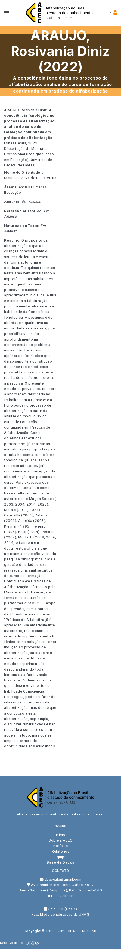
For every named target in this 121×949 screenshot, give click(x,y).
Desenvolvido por (19, 943)
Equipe (60, 857)
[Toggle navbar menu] (6, 13)
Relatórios (60, 851)
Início (60, 835)
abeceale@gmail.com (61, 879)
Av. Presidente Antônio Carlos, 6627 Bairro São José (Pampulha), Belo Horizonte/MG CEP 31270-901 (60, 890)
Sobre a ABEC (60, 840)
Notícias (60, 845)
